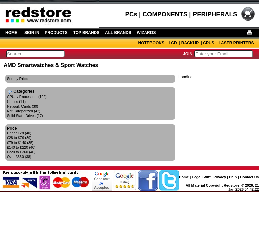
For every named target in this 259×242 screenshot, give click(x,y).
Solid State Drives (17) (25, 116)
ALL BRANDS (118, 32)
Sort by (17, 79)
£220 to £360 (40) (21, 152)
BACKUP (190, 43)
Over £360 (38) (19, 157)
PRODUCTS (56, 32)
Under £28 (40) (19, 133)
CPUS (208, 43)
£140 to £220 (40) (21, 147)
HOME (11, 32)
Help (233, 177)
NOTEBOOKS (151, 43)
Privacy (219, 177)
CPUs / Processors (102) (27, 97)
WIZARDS (146, 32)
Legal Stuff (201, 177)
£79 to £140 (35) (20, 142)
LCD (173, 43)
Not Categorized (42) (23, 111)
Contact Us (249, 177)
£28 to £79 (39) (19, 138)
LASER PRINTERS (236, 43)
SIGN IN (31, 32)
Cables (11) (16, 101)
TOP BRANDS (86, 32)
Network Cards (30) (22, 106)
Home (184, 177)
